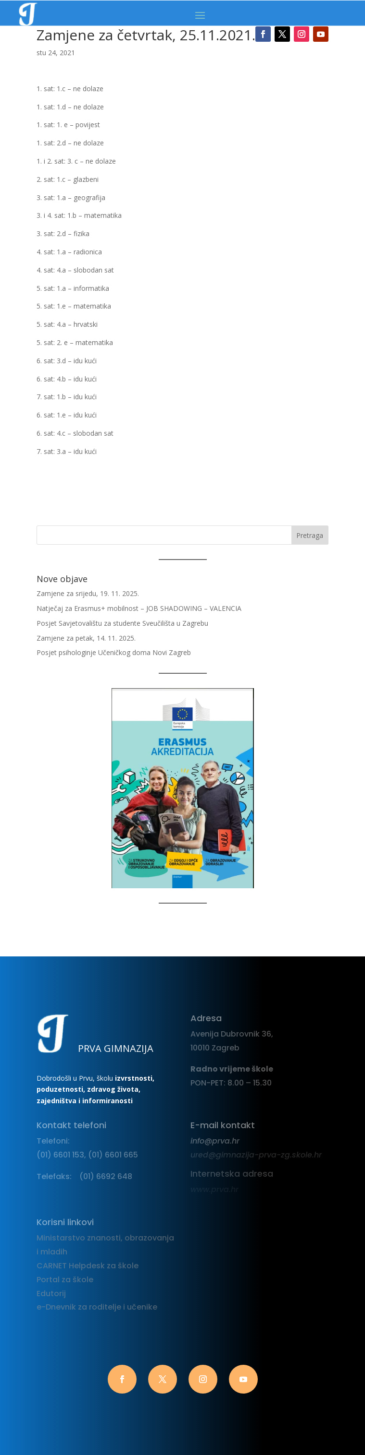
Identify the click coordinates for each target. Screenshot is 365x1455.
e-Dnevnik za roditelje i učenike (97, 1306)
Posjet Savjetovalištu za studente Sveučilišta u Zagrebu (122, 623)
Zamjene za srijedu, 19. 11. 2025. (88, 593)
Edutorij (51, 1293)
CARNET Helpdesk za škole (87, 1265)
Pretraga (309, 535)
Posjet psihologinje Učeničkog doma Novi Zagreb (114, 652)
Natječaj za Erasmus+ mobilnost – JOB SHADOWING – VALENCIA (139, 608)
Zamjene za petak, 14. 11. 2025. (86, 638)
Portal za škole (65, 1279)
